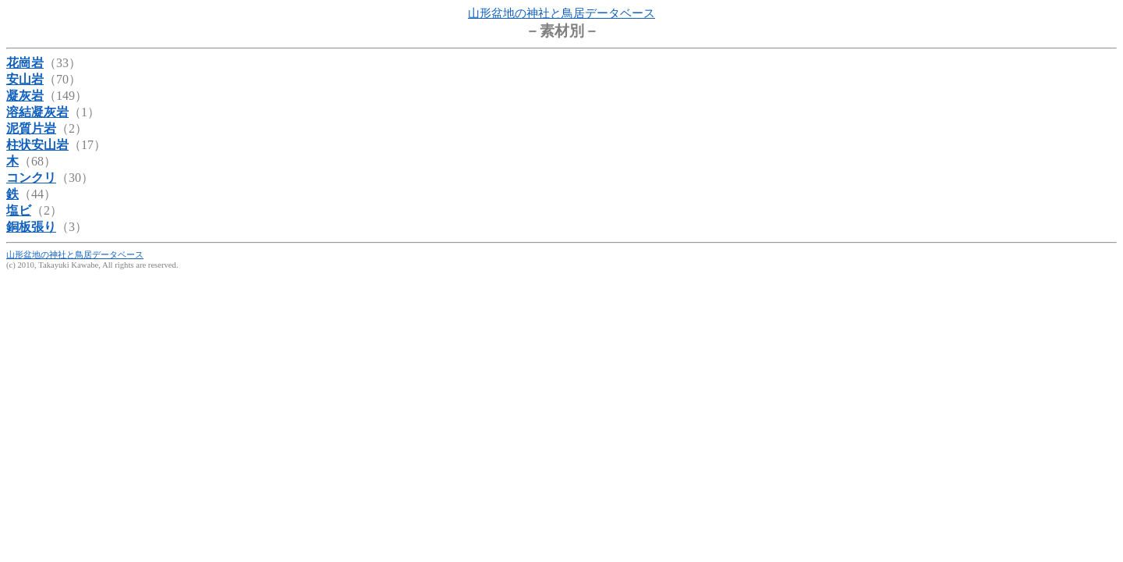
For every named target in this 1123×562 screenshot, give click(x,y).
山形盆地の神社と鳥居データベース (561, 13)
